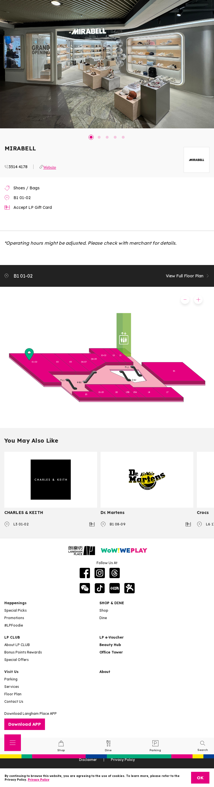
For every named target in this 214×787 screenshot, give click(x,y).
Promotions (14, 618)
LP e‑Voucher (111, 637)
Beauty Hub (110, 645)
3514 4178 (18, 166)
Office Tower (111, 652)
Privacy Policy (38, 780)
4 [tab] (115, 137)
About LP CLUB (17, 645)
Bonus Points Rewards (23, 652)
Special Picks (15, 610)
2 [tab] (99, 137)
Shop (103, 610)
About (104, 672)
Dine (103, 618)
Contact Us (13, 701)
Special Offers (16, 660)
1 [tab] (91, 137)
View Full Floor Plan (188, 275)
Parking (10, 679)
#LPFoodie (13, 625)
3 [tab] (107, 137)
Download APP (24, 724)
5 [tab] (123, 137)
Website (49, 167)
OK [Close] (200, 777)
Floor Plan (12, 694)
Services (11, 686)
